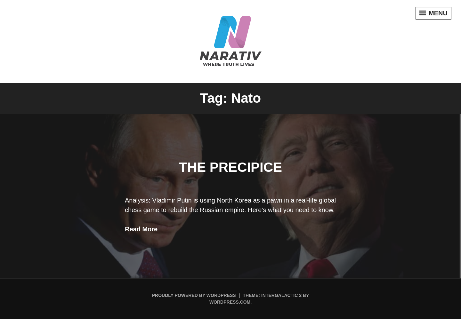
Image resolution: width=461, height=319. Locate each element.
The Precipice (230, 167)
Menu (433, 13)
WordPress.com (229, 302)
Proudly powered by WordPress (194, 295)
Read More (141, 229)
